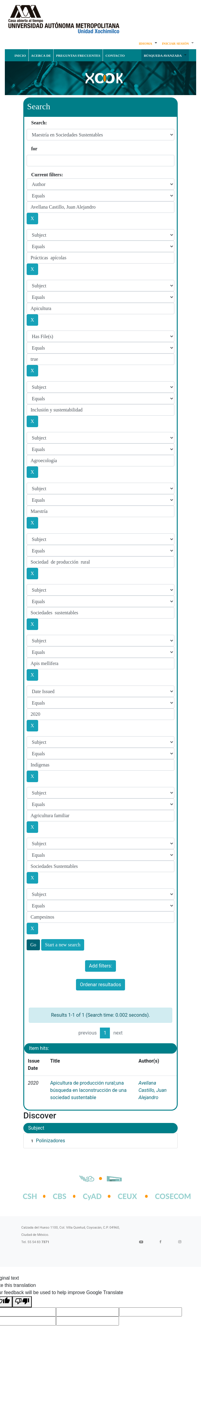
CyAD (92, 1196)
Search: (39, 122)
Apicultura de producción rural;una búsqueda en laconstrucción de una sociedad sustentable (88, 1090)
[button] (147, 43)
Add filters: (100, 966)
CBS (59, 1196)
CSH (30, 1196)
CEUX (127, 1196)
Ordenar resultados (100, 984)
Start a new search (63, 944)
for (34, 148)
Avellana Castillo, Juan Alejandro (152, 1090)
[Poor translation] (22, 1301)
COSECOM (166, 1196)
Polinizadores (50, 1140)
